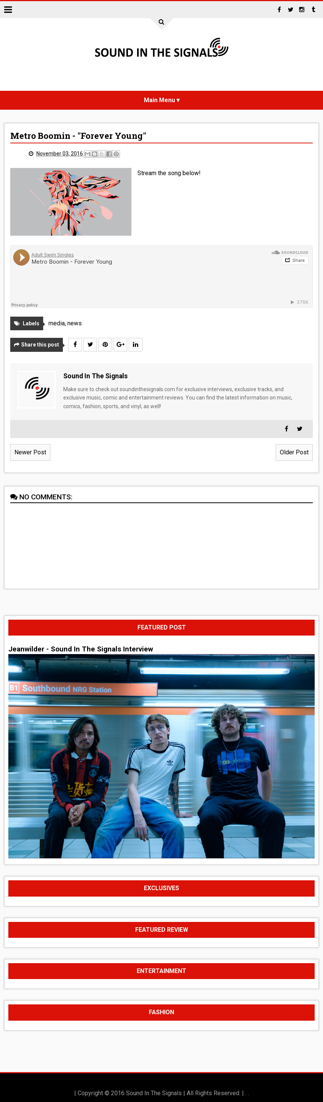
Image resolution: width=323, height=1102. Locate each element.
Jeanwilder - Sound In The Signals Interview (80, 649)
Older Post (294, 452)
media (56, 323)
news (74, 323)
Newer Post (30, 452)
